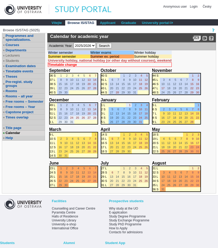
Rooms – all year (19, 96)
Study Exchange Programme (129, 220)
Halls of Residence (65, 216)
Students (12, 61)
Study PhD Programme (125, 224)
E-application (118, 212)
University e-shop (64, 224)
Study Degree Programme (127, 216)
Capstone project (19, 112)
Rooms (11, 91)
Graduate (128, 23)
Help (9, 138)
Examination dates (21, 66)
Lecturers (13, 55)
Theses (11, 76)
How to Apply (118, 228)
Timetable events (19, 71)
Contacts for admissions (126, 232)
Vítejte (57, 23)
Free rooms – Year (20, 107)
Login (193, 6)
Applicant (107, 23)
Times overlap (17, 117)
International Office (65, 228)
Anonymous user (175, 6)
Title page (13, 128)
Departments (16, 50)
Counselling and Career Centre (73, 208)
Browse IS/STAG (81, 23)
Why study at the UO (123, 208)
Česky (207, 6)
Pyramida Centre (63, 212)
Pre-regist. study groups (19, 84)
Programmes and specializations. (19, 38)
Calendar (13, 133)
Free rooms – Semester (24, 101)
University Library (64, 220)
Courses (12, 45)
